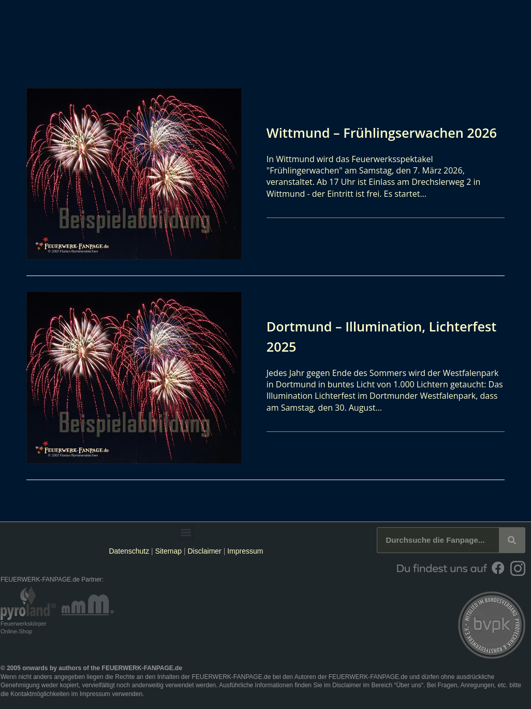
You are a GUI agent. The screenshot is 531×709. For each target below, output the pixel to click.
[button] (186, 532)
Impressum (245, 551)
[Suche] (512, 540)
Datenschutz (129, 551)
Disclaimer (204, 551)
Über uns (408, 685)
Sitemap (169, 551)
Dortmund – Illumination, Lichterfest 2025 (355, 336)
